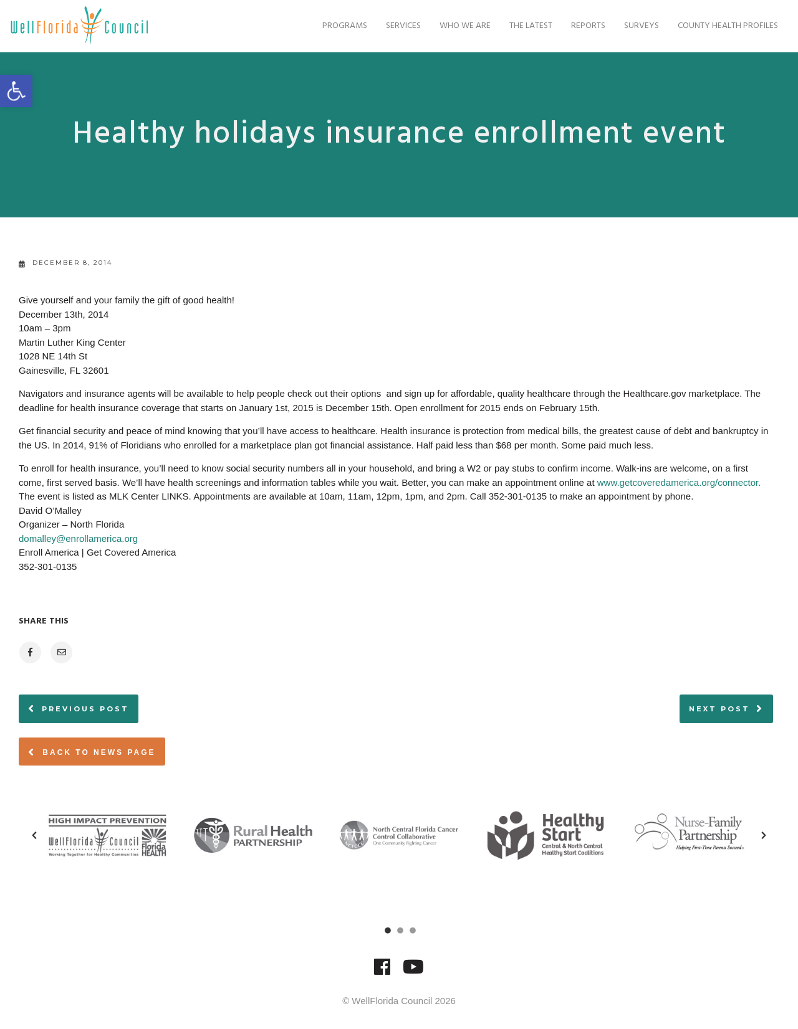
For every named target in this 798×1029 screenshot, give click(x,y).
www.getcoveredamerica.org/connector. (679, 482)
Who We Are (457, 26)
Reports (580, 26)
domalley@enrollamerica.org (78, 538)
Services (395, 26)
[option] (107, 835)
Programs (336, 26)
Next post (719, 708)
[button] (34, 835)
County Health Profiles (720, 26)
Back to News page (92, 751)
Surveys (633, 26)
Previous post (85, 708)
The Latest (522, 26)
